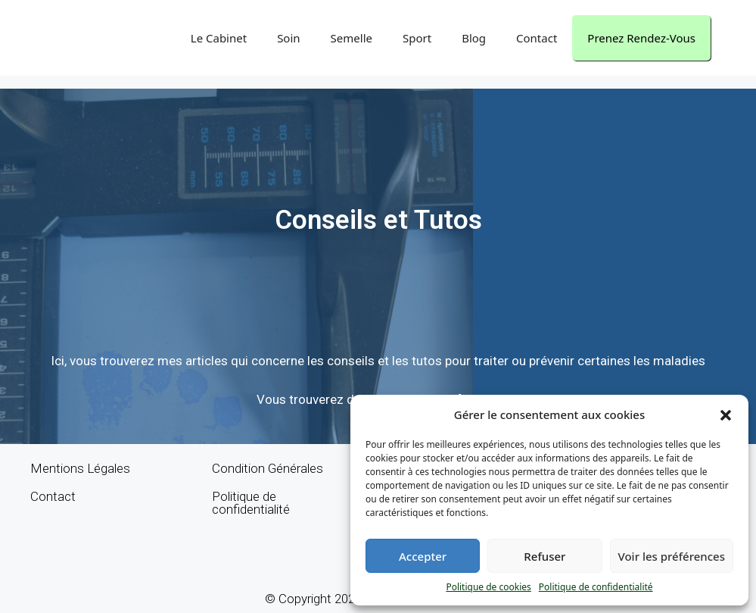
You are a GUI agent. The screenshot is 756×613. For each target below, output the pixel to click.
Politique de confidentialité (596, 586)
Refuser (544, 556)
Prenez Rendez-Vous (641, 37)
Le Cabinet (219, 37)
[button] (725, 414)
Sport (417, 37)
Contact (536, 37)
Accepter (422, 556)
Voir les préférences (671, 556)
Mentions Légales (80, 468)
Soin (288, 37)
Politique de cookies (488, 586)
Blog (474, 37)
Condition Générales (267, 468)
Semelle (351, 37)
